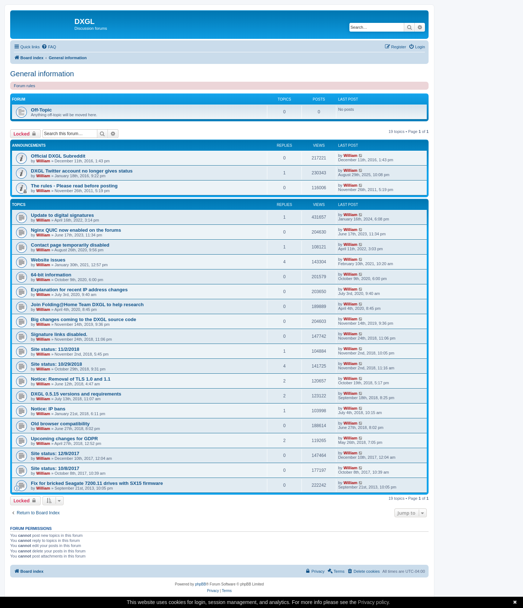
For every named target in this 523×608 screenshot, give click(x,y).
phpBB (200, 584)
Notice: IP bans (48, 409)
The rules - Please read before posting (74, 186)
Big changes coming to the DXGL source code (83, 319)
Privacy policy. (374, 602)
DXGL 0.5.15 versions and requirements (76, 394)
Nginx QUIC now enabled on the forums (76, 230)
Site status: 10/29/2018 (56, 364)
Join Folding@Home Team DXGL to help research (87, 304)
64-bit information (51, 274)
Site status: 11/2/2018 (55, 349)
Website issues (48, 260)
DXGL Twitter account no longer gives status (82, 171)
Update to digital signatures (62, 215)
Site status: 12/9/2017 (55, 453)
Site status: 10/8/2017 (55, 468)
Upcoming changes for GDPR (64, 438)
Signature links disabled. (59, 334)
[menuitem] (48, 46)
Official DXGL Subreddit (58, 156)
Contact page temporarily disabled (70, 245)
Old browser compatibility (60, 423)
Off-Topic (41, 110)
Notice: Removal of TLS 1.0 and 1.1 (70, 379)
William (43, 161)
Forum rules (24, 86)
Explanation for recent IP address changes (79, 289)
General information (42, 74)
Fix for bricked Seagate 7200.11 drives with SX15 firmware (97, 483)
